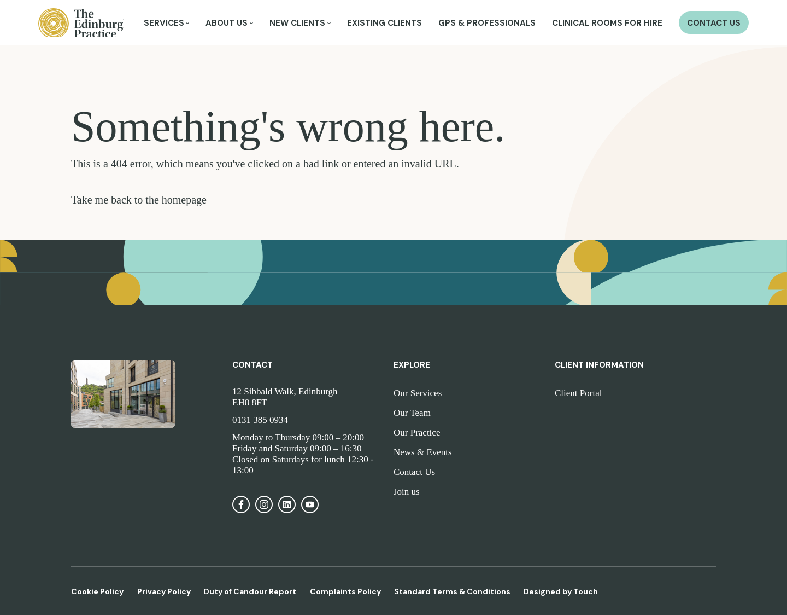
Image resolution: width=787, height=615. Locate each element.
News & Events (422, 452)
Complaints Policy (345, 591)
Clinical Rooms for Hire (607, 24)
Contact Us (714, 24)
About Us (226, 24)
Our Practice (416, 432)
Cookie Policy (97, 591)
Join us (406, 491)
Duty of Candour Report (250, 591)
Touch (585, 591)
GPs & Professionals (487, 24)
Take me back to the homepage (139, 200)
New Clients (297, 24)
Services (164, 24)
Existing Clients (384, 24)
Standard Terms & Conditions (452, 591)
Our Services (417, 393)
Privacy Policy (164, 591)
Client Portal (578, 393)
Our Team (412, 413)
